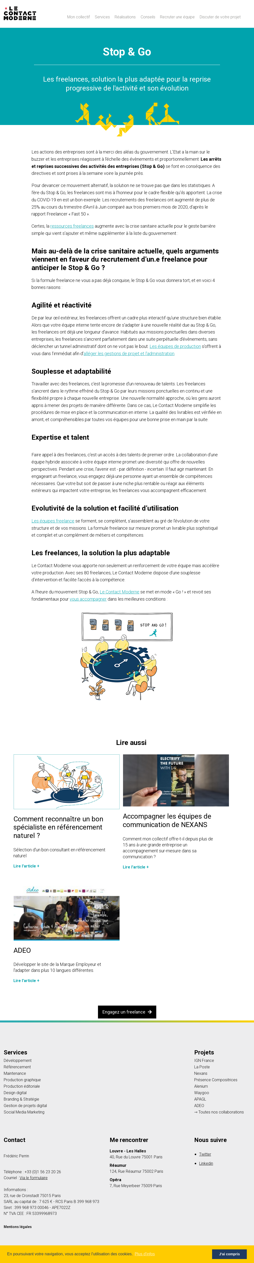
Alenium (201, 1086)
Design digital (15, 1093)
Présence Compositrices (215, 1080)
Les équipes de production (175, 346)
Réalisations (125, 17)
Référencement (17, 1067)
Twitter (205, 1154)
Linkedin (206, 1163)
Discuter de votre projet (220, 17)
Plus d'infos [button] (145, 1254)
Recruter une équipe (177, 17)
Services (102, 17)
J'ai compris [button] (229, 1254)
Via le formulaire (34, 1177)
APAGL (200, 1099)
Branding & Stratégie (21, 1099)
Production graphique (22, 1080)
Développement (18, 1061)
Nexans (200, 1074)
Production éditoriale (22, 1086)
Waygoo (201, 1093)
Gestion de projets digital (25, 1106)
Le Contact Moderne (119, 591)
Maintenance (15, 1074)
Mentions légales (18, 1227)
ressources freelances (72, 226)
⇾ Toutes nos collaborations (219, 1112)
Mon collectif (78, 17)
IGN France (204, 1061)
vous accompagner (88, 599)
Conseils (148, 17)
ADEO (199, 1106)
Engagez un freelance (127, 1012)
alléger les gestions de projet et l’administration (129, 353)
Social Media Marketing (24, 1112)
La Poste (202, 1067)
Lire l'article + (26, 866)
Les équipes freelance (53, 521)
